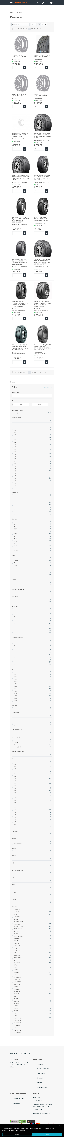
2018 (15, 681)
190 (15, 430)
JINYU (16, 970)
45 (14, 497)
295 (15, 464)
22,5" (15, 546)
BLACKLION (17, 924)
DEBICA (16, 933)
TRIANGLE (17, 1025)
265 (15, 454)
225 (15, 439)
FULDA (16, 948)
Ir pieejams (17, 413)
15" (15, 524)
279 (15, 459)
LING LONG (17, 977)
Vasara (16, 560)
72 (32, 29)
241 (15, 447)
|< (12, 29)
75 (14, 512)
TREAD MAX (17, 1023)
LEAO (15, 974)
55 (14, 502)
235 (15, 444)
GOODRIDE (17, 955)
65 (14, 507)
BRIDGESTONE (18, 926)
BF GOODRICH (18, 921)
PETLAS (16, 1003)
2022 (15, 691)
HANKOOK (17, 962)
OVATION (16, 1001)
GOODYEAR (17, 958)
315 (15, 471)
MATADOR (17, 989)
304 (15, 466)
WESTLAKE (17, 1030)
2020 (15, 686)
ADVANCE (17, 909)
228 (15, 442)
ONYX (15, 996)
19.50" (16, 541)
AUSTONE (17, 917)
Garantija (39, 1082)
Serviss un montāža (42, 1087)
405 (15, 480)
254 (15, 452)
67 (18, 29)
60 (14, 505)
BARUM (16, 919)
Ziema (15, 565)
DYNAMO (16, 941)
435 (15, 485)
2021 (15, 689)
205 (15, 432)
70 (14, 509)
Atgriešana (17, 1103)
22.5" (15, 548)
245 (15, 449)
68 (21, 29)
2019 (15, 684)
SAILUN (16, 1013)
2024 (15, 696)
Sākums (12, 12)
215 (15, 437)
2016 (15, 679)
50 (14, 500)
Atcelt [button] (60, 1126)
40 (14, 614)
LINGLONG (17, 979)
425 (15, 483)
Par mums (40, 1064)
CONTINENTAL (18, 929)
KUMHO (16, 972)
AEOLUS (16, 912)
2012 (15, 674)
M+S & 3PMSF (18, 747)
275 (15, 456)
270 (15, 793)
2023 (15, 693)
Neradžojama (18, 844)
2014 (15, 677)
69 (24, 29)
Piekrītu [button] (47, 1134)
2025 (15, 698)
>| (45, 29)
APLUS (16, 914)
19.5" (15, 538)
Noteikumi (40, 1078)
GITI (15, 953)
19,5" (15, 536)
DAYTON (16, 931)
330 (15, 473)
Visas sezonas (18, 563)
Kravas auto (19, 12)
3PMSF (16, 742)
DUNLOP (16, 938)
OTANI (16, 999)
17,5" (15, 529)
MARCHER (17, 984)
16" (15, 526)
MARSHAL (17, 987)
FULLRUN (17, 950)
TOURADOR (17, 1020)
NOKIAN (16, 994)
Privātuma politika (42, 1073)
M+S (15, 744)
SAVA (15, 1015)
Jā (14, 575)
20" (15, 543)
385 (15, 478)
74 (37, 29)
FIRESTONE (17, 946)
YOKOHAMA (17, 1032)
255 (15, 788)
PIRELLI (16, 1006)
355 (15, 476)
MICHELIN (17, 991)
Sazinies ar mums (19, 1098)
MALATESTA (17, 982)
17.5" (15, 531)
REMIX (16, 1008)
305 (15, 468)
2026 (15, 701)
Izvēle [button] (17, 1134)
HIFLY (15, 965)
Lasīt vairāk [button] (22, 1130)
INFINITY (16, 967)
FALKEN (16, 943)
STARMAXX (17, 1018)
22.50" (16, 551)
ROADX (16, 1011)
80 (14, 514)
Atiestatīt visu (48, 387)
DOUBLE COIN (18, 936)
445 (15, 488)
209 (15, 435)
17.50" (15, 534)
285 (15, 461)
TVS (15, 1027)
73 (35, 29)
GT (15, 960)
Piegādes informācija (43, 1069)
